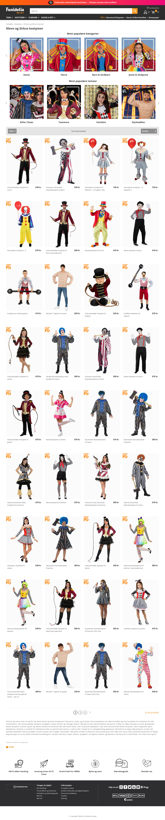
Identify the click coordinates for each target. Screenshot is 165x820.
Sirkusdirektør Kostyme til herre (17, 188)
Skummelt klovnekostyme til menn (95, 440)
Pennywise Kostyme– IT (16, 250)
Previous (6, 55)
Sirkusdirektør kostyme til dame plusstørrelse (56, 629)
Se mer (11, 747)
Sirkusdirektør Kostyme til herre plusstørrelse (56, 251)
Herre (64, 74)
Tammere (64, 122)
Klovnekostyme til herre (94, 250)
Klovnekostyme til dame (55, 439)
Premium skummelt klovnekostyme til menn (94, 377)
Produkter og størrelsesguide (47, 793)
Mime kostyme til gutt (132, 250)
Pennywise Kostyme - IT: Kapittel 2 (133, 188)
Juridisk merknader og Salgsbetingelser (75, 791)
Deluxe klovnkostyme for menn (134, 692)
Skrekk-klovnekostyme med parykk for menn (57, 377)
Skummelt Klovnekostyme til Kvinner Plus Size (95, 629)
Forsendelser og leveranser (46, 791)
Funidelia (9, 24)
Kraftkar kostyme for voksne (132, 314)
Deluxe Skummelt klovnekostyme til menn (133, 503)
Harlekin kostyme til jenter (134, 628)
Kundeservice (20, 786)
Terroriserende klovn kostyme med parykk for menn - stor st (17, 694)
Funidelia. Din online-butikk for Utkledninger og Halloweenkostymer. (15, 11)
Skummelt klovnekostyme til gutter (134, 440)
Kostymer (20, 17)
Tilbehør (32, 17)
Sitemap (64, 798)
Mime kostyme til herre (133, 376)
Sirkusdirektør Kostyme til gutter (17, 440)
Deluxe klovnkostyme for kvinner (17, 629)
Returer (39, 796)
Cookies (64, 796)
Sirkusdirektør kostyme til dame (95, 566)
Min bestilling (41, 788)
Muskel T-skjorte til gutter (56, 691)
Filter (11, 131)
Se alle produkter (152, 712)
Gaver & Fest (47, 17)
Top (102, 17)
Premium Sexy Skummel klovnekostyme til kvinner (95, 503)
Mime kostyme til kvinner (56, 502)
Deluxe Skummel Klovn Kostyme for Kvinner (16, 503)
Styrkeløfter (138, 122)
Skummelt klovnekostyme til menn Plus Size (95, 692)
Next (158, 55)
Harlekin (101, 122)
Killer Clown (26, 122)
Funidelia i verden (67, 788)
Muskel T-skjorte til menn (56, 313)
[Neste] (90, 712)
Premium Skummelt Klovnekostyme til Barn (55, 188)
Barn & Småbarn (101, 74)
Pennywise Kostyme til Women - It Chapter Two (95, 188)
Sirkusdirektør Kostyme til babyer (95, 314)
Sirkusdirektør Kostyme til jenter (17, 377)
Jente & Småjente (138, 74)
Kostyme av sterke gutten (17, 313)
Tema (8, 17)
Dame (26, 74)
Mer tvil (39, 798)
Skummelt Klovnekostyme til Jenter (56, 566)
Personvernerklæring (68, 793)
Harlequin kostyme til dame (16, 566)
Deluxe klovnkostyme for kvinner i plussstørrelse (134, 566)
